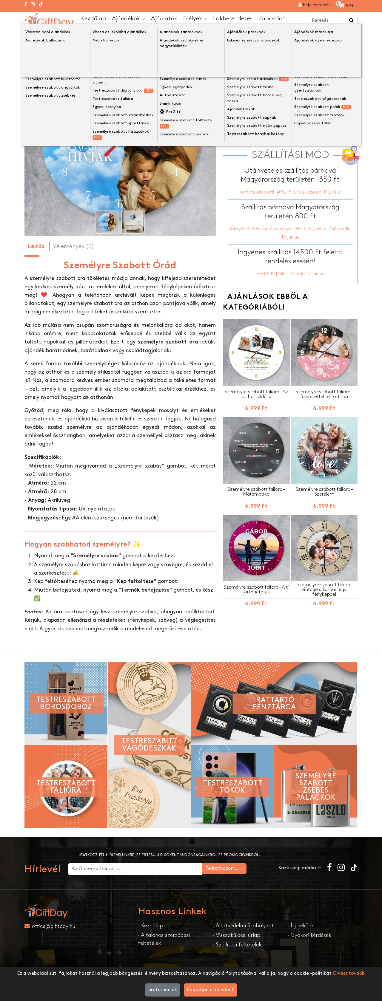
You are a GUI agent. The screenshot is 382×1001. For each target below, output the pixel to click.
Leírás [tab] (36, 246)
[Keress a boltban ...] (352, 20)
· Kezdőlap (150, 925)
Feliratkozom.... (248, 868)
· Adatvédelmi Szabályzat (243, 925)
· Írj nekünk (300, 925)
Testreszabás (292, 133)
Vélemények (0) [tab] (73, 246)
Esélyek (195, 18)
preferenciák (162, 990)
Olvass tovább (349, 973)
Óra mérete (238, 103)
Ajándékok (128, 18)
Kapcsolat (271, 18)
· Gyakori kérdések (309, 934)
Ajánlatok (164, 18)
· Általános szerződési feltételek (164, 939)
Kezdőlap (93, 18)
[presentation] (38, 141)
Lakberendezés (232, 18)
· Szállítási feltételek (237, 944)
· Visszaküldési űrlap (236, 934)
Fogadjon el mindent (210, 990)
